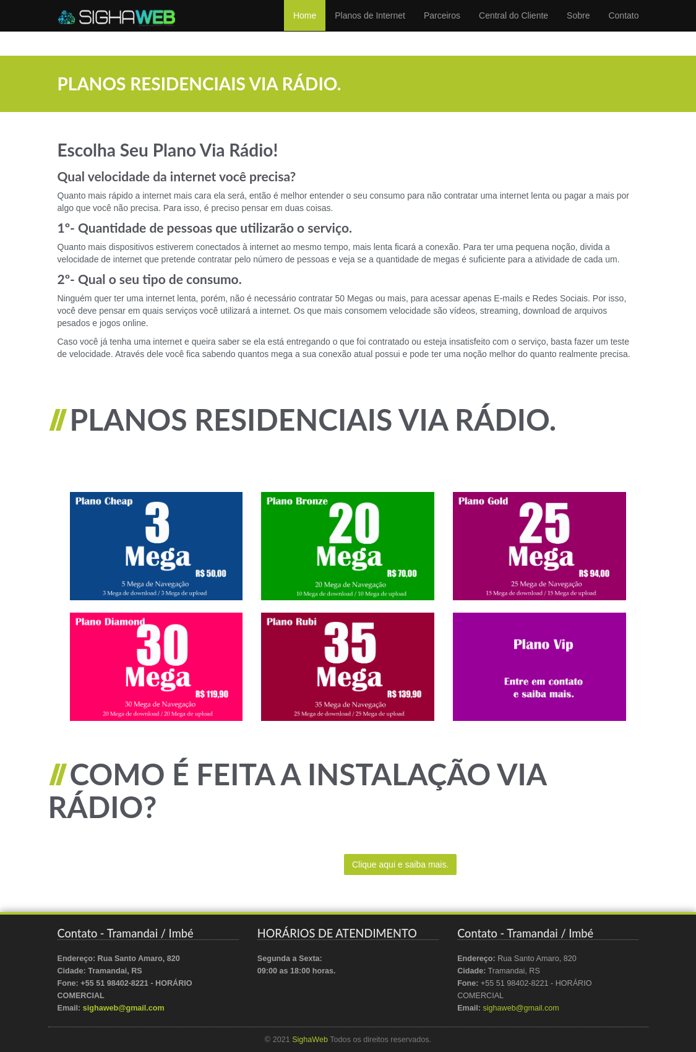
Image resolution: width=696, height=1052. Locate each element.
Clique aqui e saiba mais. (400, 864)
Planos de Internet (370, 28)
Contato (623, 28)
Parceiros (442, 28)
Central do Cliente (513, 28)
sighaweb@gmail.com (124, 1008)
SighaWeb (310, 1039)
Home (304, 28)
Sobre (578, 28)
